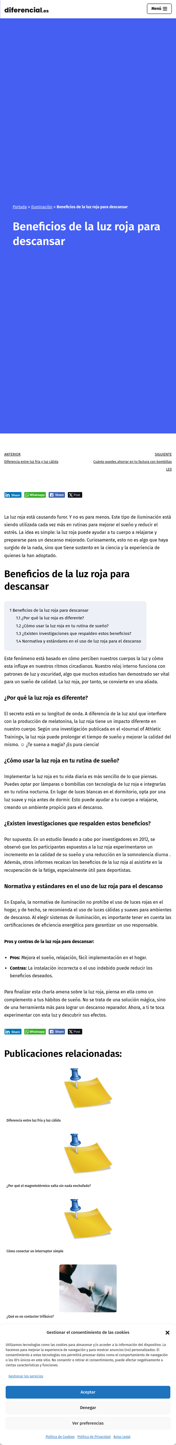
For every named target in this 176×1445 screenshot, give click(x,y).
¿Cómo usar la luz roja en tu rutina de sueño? (62, 625)
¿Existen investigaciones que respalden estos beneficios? (73, 633)
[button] (167, 1333)
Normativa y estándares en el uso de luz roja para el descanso (78, 641)
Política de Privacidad (93, 1437)
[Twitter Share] (75, 495)
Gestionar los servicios (25, 1376)
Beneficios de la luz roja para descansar (49, 610)
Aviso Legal (121, 1437)
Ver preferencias (88, 1423)
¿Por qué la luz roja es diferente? (50, 617)
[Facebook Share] (57, 495)
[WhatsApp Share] (35, 495)
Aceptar (88, 1392)
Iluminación (41, 207)
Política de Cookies (60, 1437)
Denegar (88, 1407)
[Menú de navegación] (159, 9)
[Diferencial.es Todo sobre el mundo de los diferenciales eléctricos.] (27, 10)
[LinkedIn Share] (13, 495)
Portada (20, 207)
